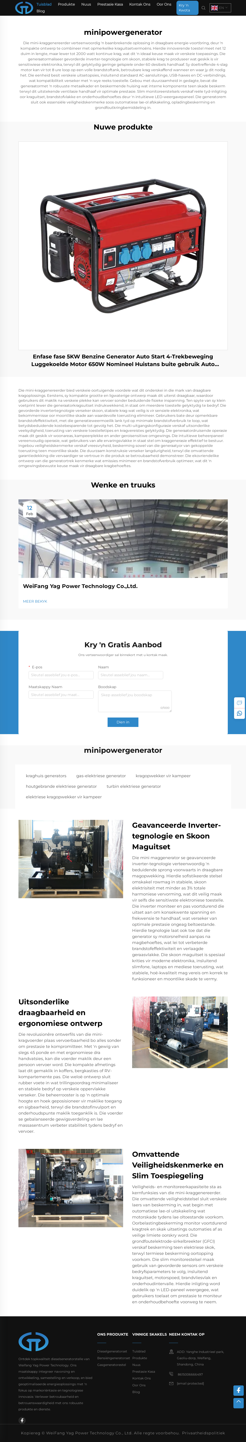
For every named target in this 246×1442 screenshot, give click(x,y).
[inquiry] (239, 702)
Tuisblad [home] (44, 4)
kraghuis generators (46, 775)
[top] (238, 1403)
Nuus (86, 4)
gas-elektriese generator (101, 775)
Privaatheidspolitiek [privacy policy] (203, 1433)
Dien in (123, 722)
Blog (40, 11)
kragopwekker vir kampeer (163, 775)
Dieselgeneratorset (112, 1351)
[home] (24, 7)
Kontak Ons (139, 4)
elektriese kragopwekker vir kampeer (64, 797)
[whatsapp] (239, 713)
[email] (190, 1383)
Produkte (66, 4)
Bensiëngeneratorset (113, 1358)
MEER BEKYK (35, 601)
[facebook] (22, 1420)
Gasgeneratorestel (111, 1365)
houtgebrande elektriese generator (61, 786)
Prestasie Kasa (110, 4)
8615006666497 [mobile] (186, 1374)
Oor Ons (164, 4)
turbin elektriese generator (134, 786)
